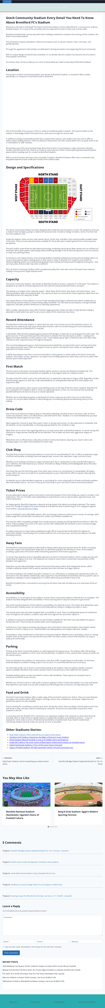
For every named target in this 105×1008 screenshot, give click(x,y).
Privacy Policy (59, 992)
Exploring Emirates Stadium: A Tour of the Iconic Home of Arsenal (35, 741)
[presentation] (26, 788)
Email (40, 932)
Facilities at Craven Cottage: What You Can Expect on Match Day (36, 876)
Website (75, 932)
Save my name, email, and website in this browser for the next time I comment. (33, 937)
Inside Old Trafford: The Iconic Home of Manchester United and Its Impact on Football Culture (47, 739)
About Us (13, 992)
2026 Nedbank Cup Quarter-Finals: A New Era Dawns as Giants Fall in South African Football (39, 956)
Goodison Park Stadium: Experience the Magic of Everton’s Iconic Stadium (39, 735)
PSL (50, 7)
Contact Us (35, 992)
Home (41, 7)
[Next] (99, 797)
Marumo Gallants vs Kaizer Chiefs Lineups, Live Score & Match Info (29, 968)
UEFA (64, 7)
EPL (46, 7)
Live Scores (7, 2)
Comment (8, 908)
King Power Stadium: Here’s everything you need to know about (35, 733)
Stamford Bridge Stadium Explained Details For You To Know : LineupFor (40, 844)
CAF (54, 7)
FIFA (59, 7)
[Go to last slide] (6, 797)
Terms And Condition (86, 992)
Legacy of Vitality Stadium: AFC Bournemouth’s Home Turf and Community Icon (41, 743)
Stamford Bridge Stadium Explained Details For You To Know (78, 755)
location (29, 131)
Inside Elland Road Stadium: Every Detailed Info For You (33, 865)
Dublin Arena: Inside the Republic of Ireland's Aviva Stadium (35, 854)
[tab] (48, 820)
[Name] (18, 932)
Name (6, 932)
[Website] (86, 932)
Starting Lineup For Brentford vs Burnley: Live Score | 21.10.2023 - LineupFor (41, 886)
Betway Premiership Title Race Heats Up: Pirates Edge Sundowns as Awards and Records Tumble (41, 960)
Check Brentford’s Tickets (27, 508)
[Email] (52, 932)
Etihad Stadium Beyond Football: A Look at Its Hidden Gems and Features (38, 737)
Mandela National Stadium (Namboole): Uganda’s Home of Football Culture (22, 808)
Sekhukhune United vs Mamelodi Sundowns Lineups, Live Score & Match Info (33, 971)
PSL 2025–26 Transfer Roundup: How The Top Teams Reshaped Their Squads (33, 964)
